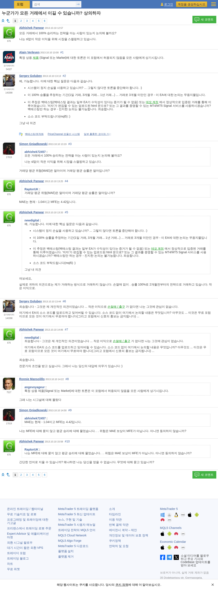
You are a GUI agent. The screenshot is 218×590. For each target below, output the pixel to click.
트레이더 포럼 (16, 553)
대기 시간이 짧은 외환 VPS (25, 547)
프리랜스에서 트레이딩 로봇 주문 (29, 528)
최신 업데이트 (76, 514)
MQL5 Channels (171, 528)
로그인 (168, 4)
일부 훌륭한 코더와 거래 (98, 134)
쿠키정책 (115, 540)
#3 (70, 144)
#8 (67, 379)
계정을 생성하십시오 (191, 4)
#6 (64, 301)
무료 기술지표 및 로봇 (21, 514)
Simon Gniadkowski (33, 144)
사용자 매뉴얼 (76, 524)
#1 (62, 52)
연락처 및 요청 (119, 546)
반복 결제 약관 (119, 524)
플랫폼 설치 (66, 551)
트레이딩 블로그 (18, 558)
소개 (112, 509)
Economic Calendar (173, 541)
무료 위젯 (13, 569)
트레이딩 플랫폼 (78, 509)
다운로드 (73, 546)
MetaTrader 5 (169, 509)
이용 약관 (115, 519)
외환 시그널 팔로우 (20, 542)
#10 (67, 441)
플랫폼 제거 (66, 556)
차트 (10, 563)
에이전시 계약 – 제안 (123, 530)
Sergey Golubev (30, 76)
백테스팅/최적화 (34, 134)
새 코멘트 (204, 19)
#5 (66, 212)
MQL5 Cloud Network (72, 535)
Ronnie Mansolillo (32, 379)
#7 (66, 329)
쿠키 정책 (121, 584)
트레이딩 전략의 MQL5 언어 (77, 530)
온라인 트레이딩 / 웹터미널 (25, 509)
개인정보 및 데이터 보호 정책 (128, 535)
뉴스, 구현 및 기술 (70, 519)
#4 (66, 181)
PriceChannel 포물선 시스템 (64, 134)
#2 (64, 76)
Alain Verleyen (29, 52)
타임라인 (115, 514)
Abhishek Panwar (31, 27)
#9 (70, 410)
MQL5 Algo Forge (70, 540)
